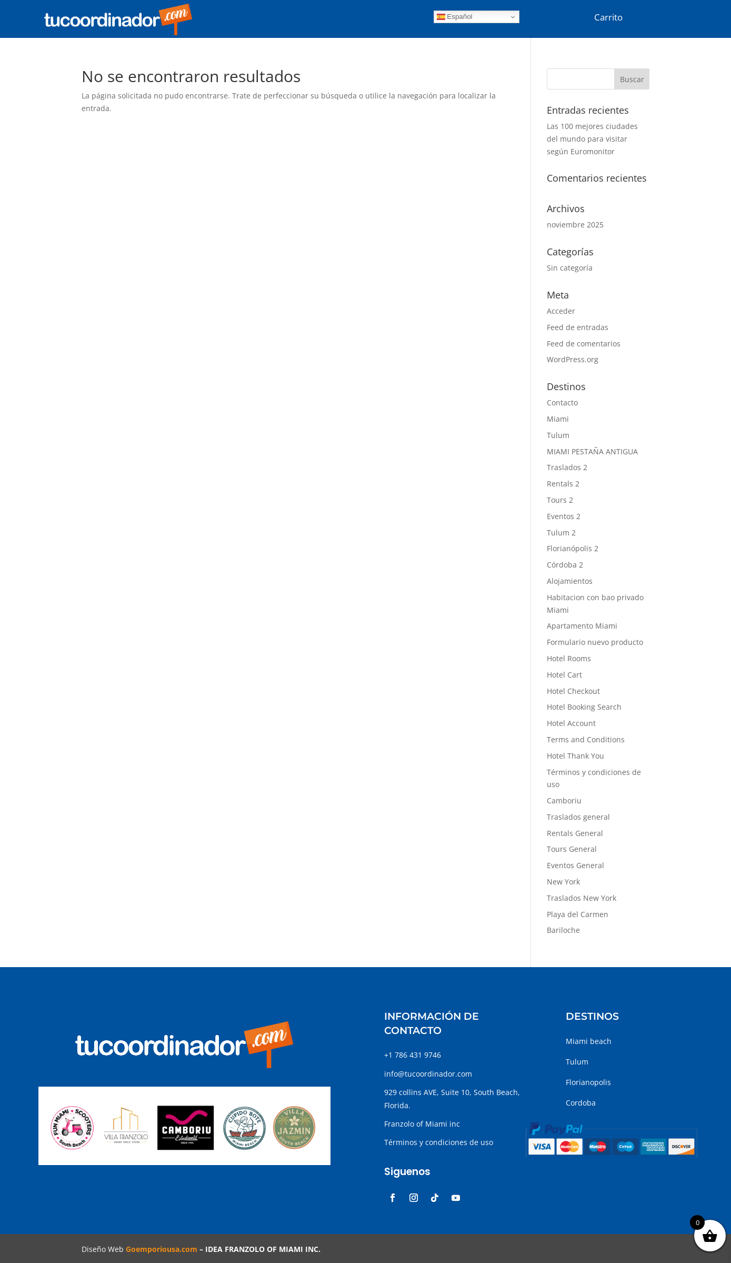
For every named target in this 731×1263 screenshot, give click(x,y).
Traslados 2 (567, 467)
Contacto (562, 402)
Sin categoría (570, 268)
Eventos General (575, 865)
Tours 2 (560, 500)
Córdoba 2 (565, 565)
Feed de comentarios (583, 344)
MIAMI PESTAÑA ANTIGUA (592, 451)
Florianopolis (588, 1082)
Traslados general (578, 817)
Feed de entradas (577, 327)
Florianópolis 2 (572, 548)
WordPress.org (572, 359)
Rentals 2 (563, 484)
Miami (558, 419)
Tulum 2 (561, 533)
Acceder (561, 311)
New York (563, 882)
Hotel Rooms (569, 658)
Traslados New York (581, 898)
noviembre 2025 (575, 225)
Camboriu (564, 800)
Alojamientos (570, 581)
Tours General (572, 849)
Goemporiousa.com (161, 1249)
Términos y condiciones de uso (438, 1142)
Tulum (558, 435)
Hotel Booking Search (584, 707)
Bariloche (563, 930)
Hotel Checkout (573, 691)
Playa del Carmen (577, 914)
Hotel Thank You (575, 756)
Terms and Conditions (586, 739)
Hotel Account (571, 723)
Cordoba (581, 1103)
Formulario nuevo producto (595, 642)
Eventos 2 (563, 516)
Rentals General (575, 833)
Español (455, 17)
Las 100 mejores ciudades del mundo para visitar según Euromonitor (592, 138)
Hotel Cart (564, 675)
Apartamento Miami (582, 626)
